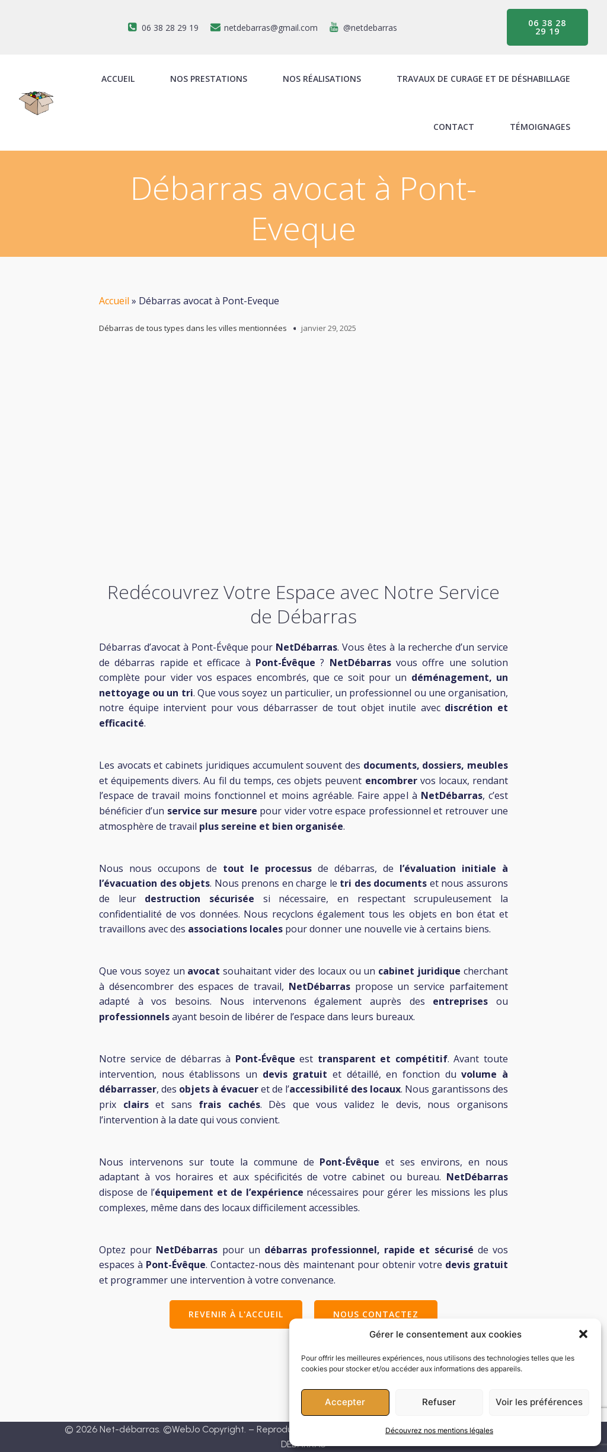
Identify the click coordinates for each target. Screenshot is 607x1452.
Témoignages (540, 126)
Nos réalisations (322, 78)
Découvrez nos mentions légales (439, 1430)
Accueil (114, 300)
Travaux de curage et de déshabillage (483, 78)
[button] (583, 1334)
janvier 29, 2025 (328, 328)
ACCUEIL (118, 78)
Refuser (439, 1402)
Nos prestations (208, 78)
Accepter (345, 1402)
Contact (453, 126)
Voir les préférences (539, 1402)
